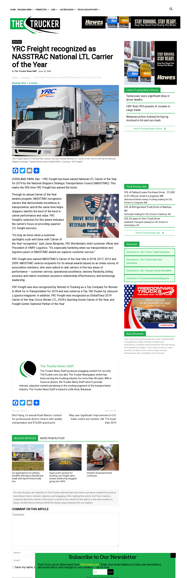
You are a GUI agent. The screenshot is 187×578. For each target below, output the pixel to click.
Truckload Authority (89, 10)
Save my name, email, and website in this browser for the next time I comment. (63, 567)
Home (13, 10)
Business (17, 42)
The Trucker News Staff (25, 71)
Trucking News (25, 10)
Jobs (54, 10)
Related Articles (25, 438)
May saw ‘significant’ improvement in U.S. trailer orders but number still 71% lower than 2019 (92, 419)
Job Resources (67, 10)
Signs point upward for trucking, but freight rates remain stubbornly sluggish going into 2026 (63, 477)
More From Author (52, 438)
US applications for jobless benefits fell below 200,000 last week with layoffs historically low (27, 477)
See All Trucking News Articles (150, 128)
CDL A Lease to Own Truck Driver (142, 218)
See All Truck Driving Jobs (150, 233)
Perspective (42, 10)
